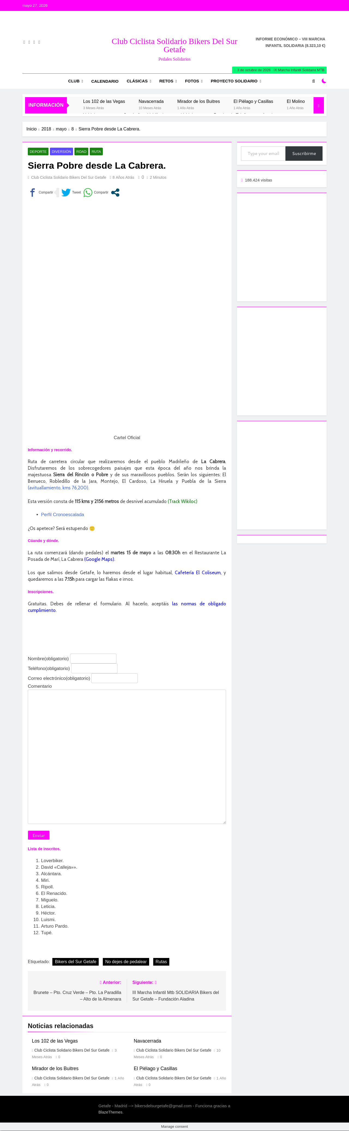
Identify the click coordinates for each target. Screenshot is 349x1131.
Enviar (38, 835)
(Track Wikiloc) (182, 501)
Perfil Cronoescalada (62, 514)
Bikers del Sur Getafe (75, 962)
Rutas (161, 962)
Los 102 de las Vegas (104, 101)
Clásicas (137, 81)
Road (78, 152)
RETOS (166, 81)
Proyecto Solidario (234, 81)
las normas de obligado (199, 603)
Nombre (48, 658)
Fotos (192, 81)
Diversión (59, 152)
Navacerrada (151, 101)
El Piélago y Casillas (253, 101)
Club (74, 81)
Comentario (40, 686)
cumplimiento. (42, 610)
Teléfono (49, 668)
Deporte (37, 152)
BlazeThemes (110, 1112)
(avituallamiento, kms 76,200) (58, 488)
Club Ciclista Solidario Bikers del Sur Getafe (174, 45)
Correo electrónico (59, 678)
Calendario (105, 81)
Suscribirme (304, 153)
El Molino (296, 101)
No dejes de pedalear (126, 962)
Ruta (92, 152)
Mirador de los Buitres (198, 101)
